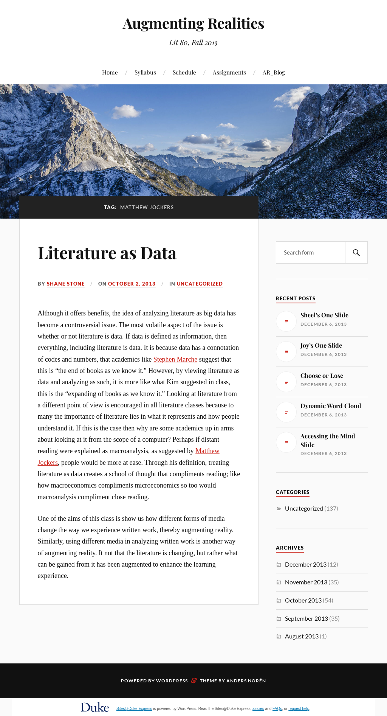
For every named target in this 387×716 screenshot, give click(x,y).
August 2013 (302, 636)
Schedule (184, 72)
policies (257, 709)
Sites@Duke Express (134, 709)
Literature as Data (107, 252)
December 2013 (306, 564)
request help (298, 709)
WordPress (172, 680)
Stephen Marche (175, 359)
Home (110, 72)
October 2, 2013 (132, 284)
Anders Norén (246, 680)
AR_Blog (274, 72)
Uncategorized (200, 284)
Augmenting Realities (194, 23)
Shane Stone (66, 284)
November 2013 (306, 582)
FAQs (277, 709)
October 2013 (303, 600)
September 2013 (306, 618)
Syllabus (145, 72)
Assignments (229, 72)
